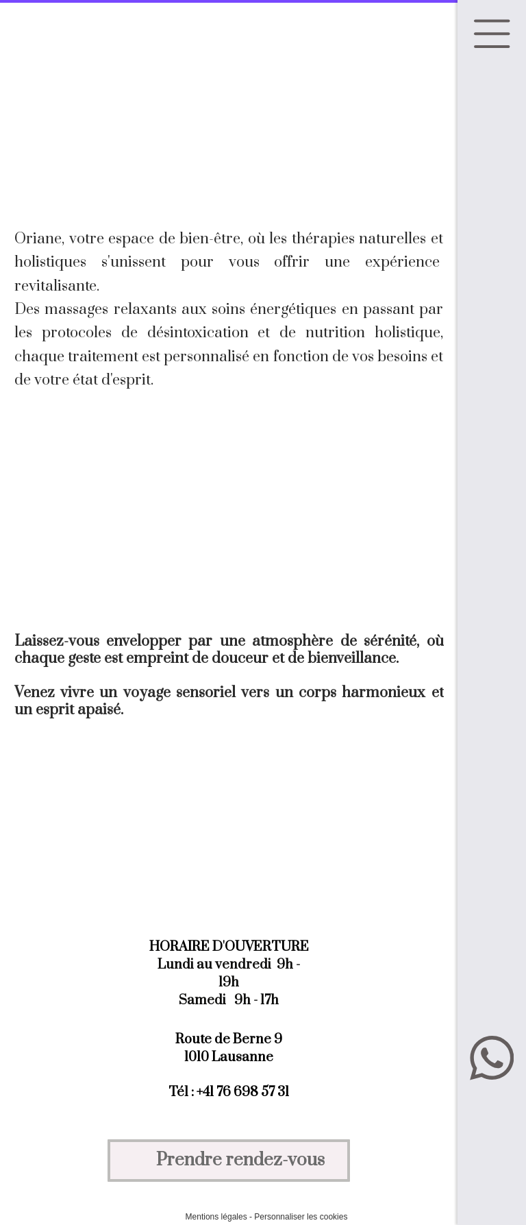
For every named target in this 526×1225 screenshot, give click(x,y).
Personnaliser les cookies (300, 1217)
